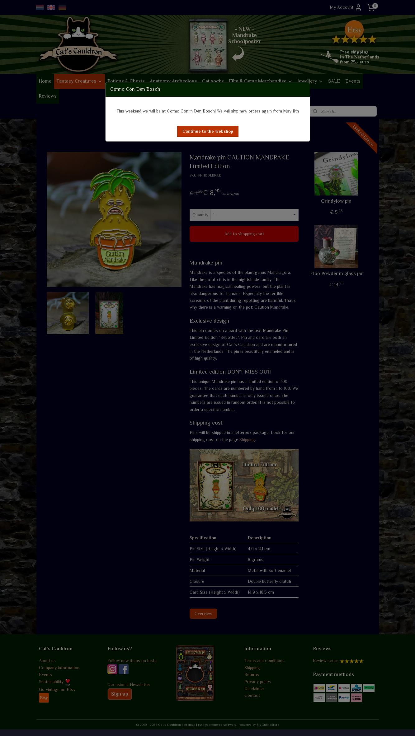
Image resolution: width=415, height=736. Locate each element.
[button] (207, 131)
